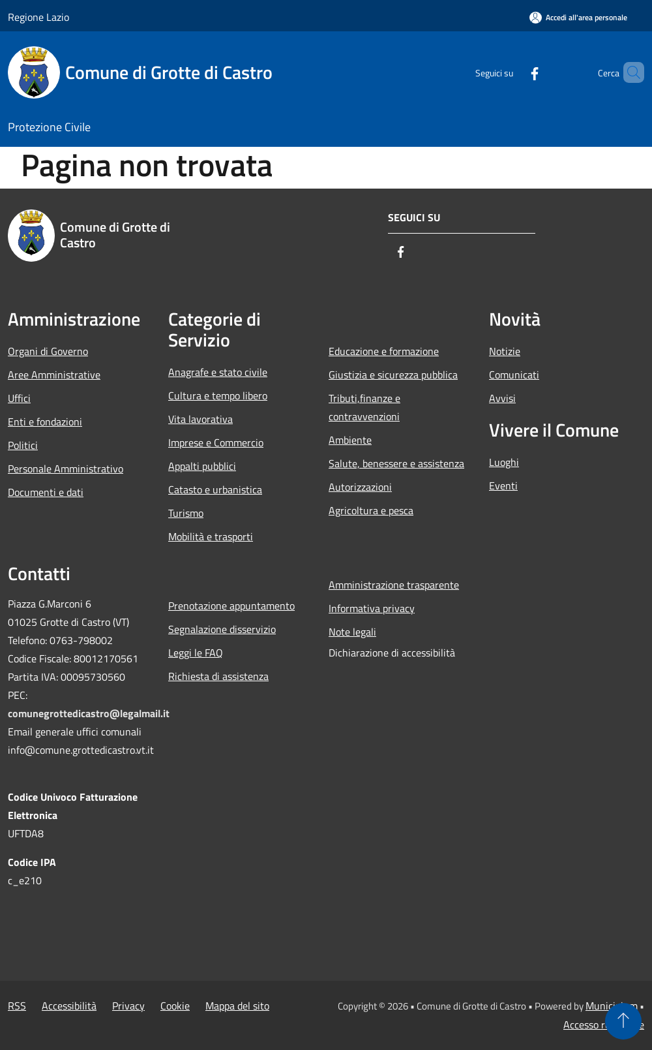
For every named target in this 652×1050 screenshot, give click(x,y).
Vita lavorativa (200, 419)
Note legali (352, 632)
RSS (17, 1005)
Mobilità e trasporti (210, 536)
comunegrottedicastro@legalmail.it (89, 713)
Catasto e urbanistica (215, 489)
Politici (23, 445)
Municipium (611, 1005)
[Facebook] (512, 72)
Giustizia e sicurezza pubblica (393, 374)
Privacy (128, 1005)
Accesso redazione (603, 1024)
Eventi (503, 485)
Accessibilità (69, 1005)
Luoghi (504, 462)
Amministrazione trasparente (394, 585)
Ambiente (350, 440)
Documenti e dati (45, 492)
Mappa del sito (237, 1005)
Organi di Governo (48, 351)
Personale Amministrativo (65, 468)
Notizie (504, 351)
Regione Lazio (38, 17)
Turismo (185, 513)
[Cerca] (628, 72)
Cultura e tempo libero (217, 395)
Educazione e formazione (384, 351)
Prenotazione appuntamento (231, 605)
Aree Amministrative (54, 374)
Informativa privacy (372, 608)
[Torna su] (623, 1021)
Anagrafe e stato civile (217, 372)
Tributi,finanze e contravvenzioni (364, 407)
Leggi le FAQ (195, 652)
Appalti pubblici (202, 466)
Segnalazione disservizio (222, 629)
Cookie (175, 1005)
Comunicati (514, 374)
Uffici (19, 398)
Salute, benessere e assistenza (396, 463)
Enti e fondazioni (45, 421)
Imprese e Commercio (215, 442)
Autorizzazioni (360, 487)
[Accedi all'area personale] (578, 17)
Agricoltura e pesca (371, 510)
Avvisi (502, 398)
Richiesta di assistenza (218, 676)
